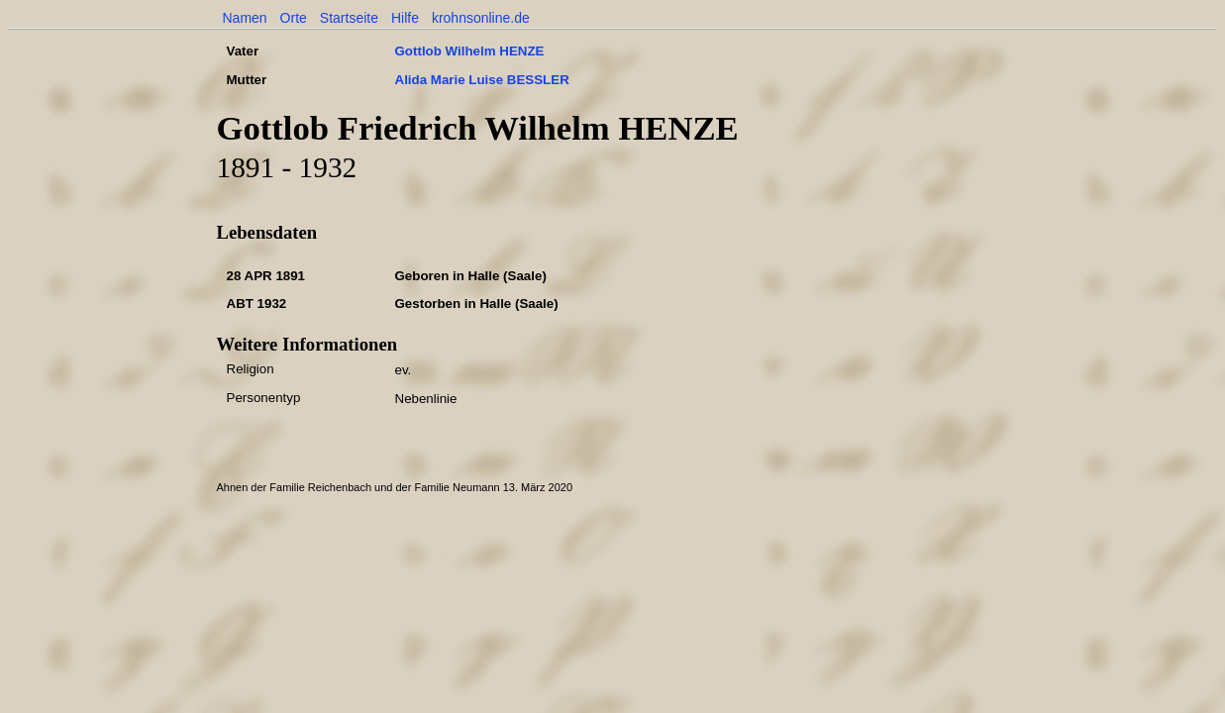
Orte (293, 18)
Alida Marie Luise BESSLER (482, 79)
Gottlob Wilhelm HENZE (470, 51)
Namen (245, 18)
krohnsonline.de (481, 18)
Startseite (349, 18)
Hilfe (405, 18)
